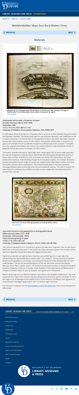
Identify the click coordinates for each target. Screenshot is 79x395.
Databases (9, 330)
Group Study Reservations (14, 346)
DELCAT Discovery (11, 317)
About (15, 19)
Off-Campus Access (12, 354)
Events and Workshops (13, 350)
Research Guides (11, 321)
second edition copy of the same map (42, 286)
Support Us (9, 325)
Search (6, 19)
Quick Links (25, 19)
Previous (9, 32)
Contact (8, 362)
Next (72, 32)
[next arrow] (51, 49)
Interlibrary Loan (11, 334)
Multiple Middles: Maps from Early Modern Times (39, 25)
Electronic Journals (12, 342)
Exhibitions (40, 14)
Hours (7, 358)
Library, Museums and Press (17, 14)
